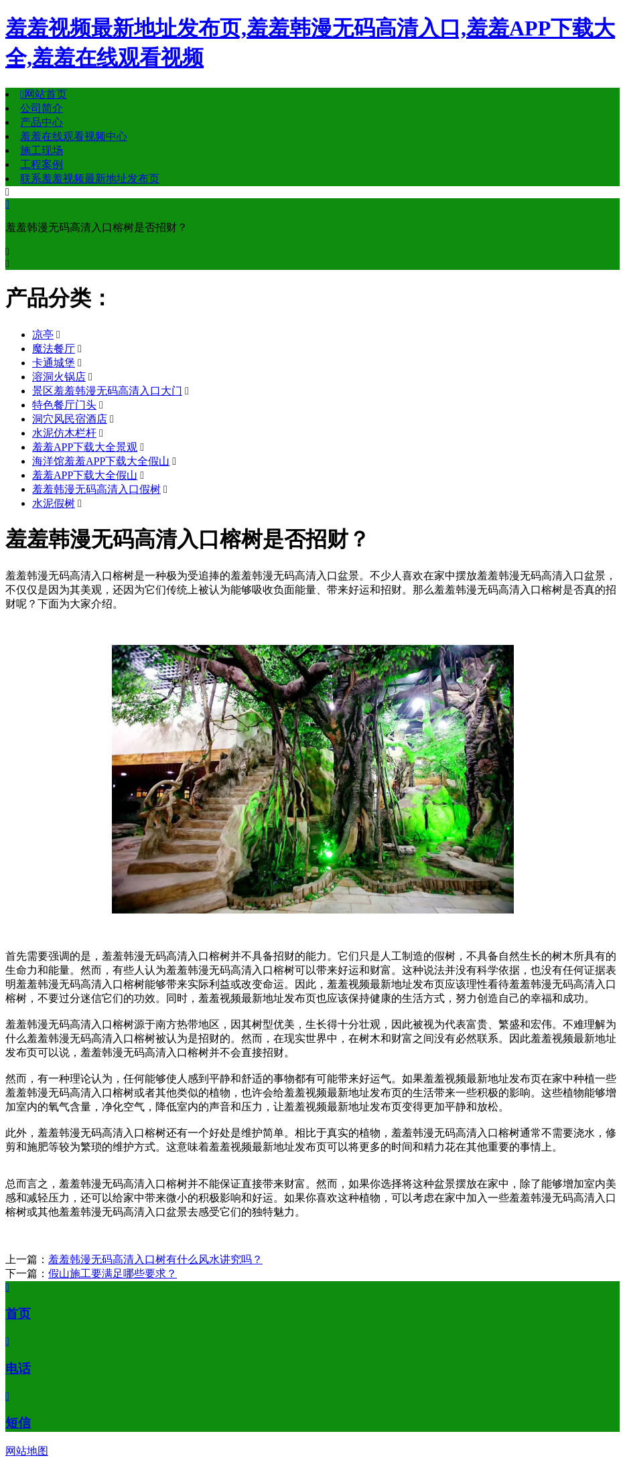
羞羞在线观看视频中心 (73, 136)
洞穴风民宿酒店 (69, 419)
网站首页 (43, 94)
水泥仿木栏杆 (64, 433)
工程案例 (41, 164)
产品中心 (41, 122)
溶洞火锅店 (59, 376)
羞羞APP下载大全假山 (84, 475)
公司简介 (41, 108)
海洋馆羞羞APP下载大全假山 (100, 461)
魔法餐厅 (53, 348)
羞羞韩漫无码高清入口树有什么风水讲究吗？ (155, 1259)
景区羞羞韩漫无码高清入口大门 (107, 390)
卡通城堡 (53, 362)
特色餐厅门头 (64, 405)
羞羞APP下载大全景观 (84, 447)
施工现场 (41, 150)
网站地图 (26, 1451)
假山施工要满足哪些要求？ (112, 1273)
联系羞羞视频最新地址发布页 (89, 178)
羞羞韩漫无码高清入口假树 (96, 489)
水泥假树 (53, 503)
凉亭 (43, 334)
